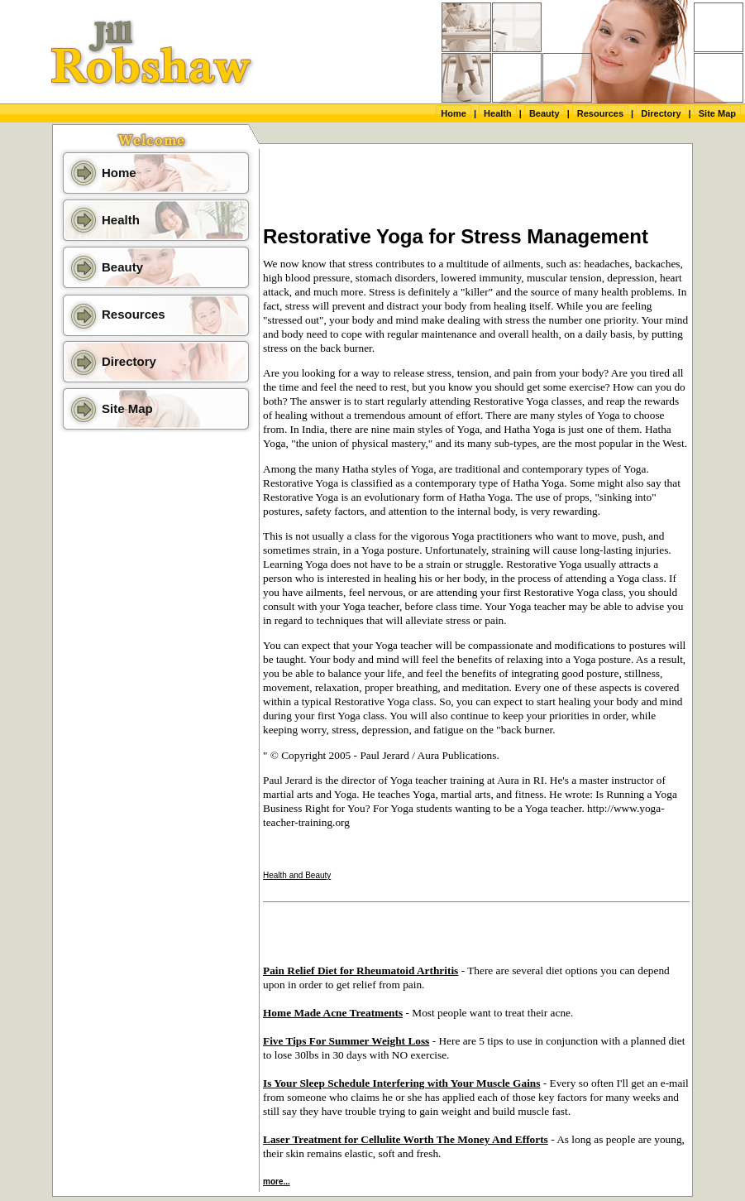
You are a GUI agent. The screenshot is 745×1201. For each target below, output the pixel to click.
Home (453, 113)
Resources (600, 113)
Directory (661, 113)
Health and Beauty (297, 875)
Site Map (717, 113)
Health (498, 113)
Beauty (544, 113)
